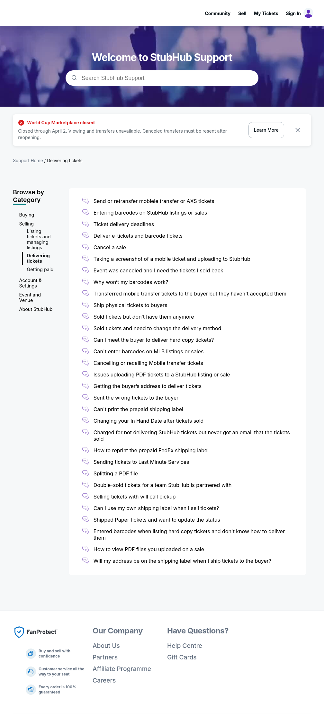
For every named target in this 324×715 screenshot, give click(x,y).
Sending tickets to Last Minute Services (141, 462)
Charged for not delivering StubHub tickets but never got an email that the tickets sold (192, 435)
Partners (105, 657)
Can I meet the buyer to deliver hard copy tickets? (154, 340)
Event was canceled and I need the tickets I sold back (158, 270)
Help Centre (184, 645)
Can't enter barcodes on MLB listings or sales (149, 351)
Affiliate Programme (122, 669)
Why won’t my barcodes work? (131, 282)
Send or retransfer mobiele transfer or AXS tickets (155, 201)
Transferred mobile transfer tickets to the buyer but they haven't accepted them (190, 293)
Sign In (293, 13)
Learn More (266, 130)
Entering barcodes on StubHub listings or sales (150, 212)
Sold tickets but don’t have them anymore (144, 316)
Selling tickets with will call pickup (135, 496)
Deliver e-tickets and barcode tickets (138, 236)
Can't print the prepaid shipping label (138, 409)
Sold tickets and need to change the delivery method (157, 328)
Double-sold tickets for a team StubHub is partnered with (163, 485)
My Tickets (266, 13)
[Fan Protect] (36, 640)
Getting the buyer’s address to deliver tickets (148, 386)
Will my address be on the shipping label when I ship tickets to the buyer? (182, 561)
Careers (104, 680)
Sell (242, 13)
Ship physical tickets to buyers (131, 305)
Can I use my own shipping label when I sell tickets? (156, 508)
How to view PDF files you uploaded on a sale (149, 549)
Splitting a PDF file (116, 473)
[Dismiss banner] (297, 130)
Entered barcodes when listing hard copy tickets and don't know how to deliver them (189, 534)
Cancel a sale (110, 247)
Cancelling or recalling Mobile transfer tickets (148, 363)
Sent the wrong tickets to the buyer (136, 397)
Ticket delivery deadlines (124, 224)
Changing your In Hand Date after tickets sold (149, 421)
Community (217, 13)
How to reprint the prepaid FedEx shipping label (151, 450)
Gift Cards (182, 657)
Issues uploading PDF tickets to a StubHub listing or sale (162, 374)
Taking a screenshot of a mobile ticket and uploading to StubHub (172, 259)
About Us (106, 645)
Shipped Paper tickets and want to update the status (157, 519)
